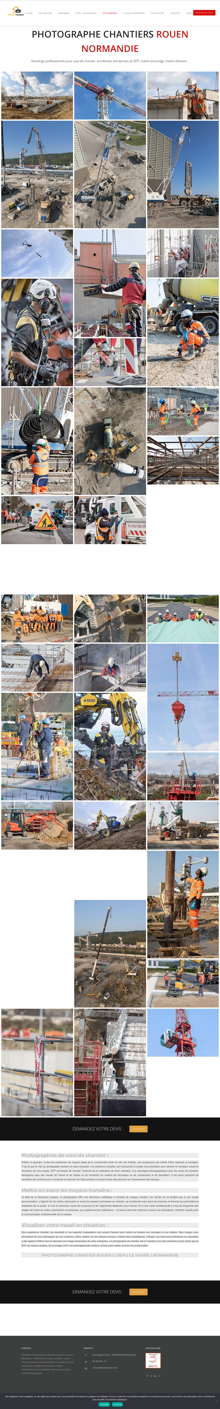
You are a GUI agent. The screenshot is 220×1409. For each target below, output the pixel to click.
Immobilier (64, 13)
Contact (190, 13)
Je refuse (117, 1404)
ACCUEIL (29, 13)
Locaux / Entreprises (134, 13)
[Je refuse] (216, 1400)
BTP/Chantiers (110, 13)
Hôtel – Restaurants (86, 13)
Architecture (45, 13)
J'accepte (104, 1404)
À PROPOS (175, 13)
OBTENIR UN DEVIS (204, 12)
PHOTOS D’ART (157, 13)
